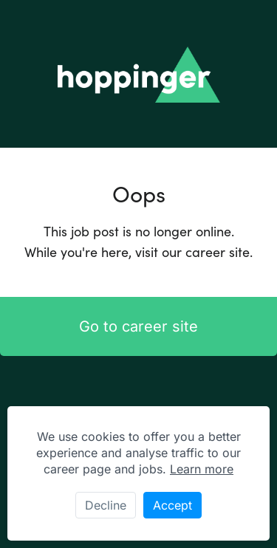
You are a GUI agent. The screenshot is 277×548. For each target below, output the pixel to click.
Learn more (201, 469)
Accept (172, 505)
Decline (105, 505)
